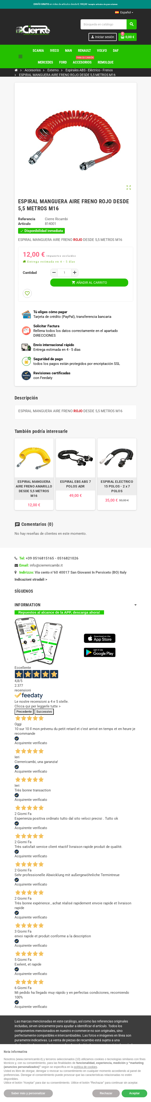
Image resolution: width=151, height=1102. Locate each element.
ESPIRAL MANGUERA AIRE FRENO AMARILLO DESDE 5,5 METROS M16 (34, 489)
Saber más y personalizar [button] (28, 1093)
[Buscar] (108, 24)
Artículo (24, 224)
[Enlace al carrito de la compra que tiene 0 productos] (127, 37)
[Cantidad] (64, 272)
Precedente (24, 711)
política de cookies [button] (85, 1067)
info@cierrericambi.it (46, 565)
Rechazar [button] (106, 1093)
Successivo (44, 711)
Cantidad (30, 273)
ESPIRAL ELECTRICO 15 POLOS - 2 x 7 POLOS (117, 486)
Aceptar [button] (134, 1093)
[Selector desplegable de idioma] (124, 12)
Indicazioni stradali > (31, 579)
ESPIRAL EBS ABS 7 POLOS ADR (75, 484)
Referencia (26, 219)
